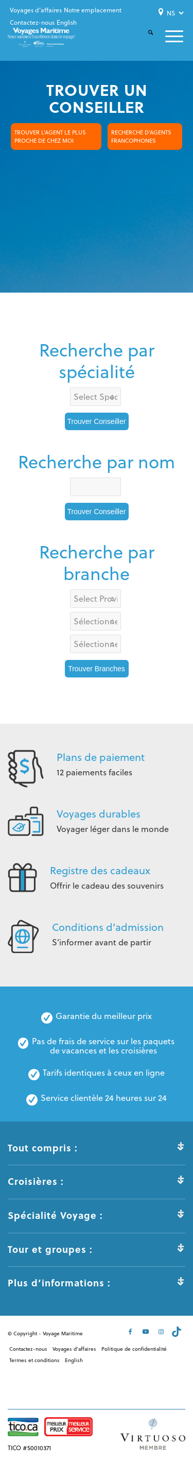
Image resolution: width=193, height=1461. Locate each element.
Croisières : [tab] (96, 1181)
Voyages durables (99, 813)
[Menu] (168, 36)
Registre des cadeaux (100, 870)
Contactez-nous (32, 22)
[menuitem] (36, 10)
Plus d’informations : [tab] (96, 1282)
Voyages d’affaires (36, 10)
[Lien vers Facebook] (131, 1331)
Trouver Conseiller (96, 421)
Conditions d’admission (108, 927)
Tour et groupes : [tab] (96, 1249)
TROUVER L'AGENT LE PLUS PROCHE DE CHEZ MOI (50, 136)
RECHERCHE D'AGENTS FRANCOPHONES (141, 136)
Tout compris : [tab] (96, 1147)
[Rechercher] (144, 41)
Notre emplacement (92, 10)
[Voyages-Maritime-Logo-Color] (41, 37)
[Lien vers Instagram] (162, 1331)
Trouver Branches (96, 669)
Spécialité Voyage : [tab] (96, 1215)
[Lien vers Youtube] (146, 1331)
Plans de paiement (101, 757)
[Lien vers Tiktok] (177, 1331)
